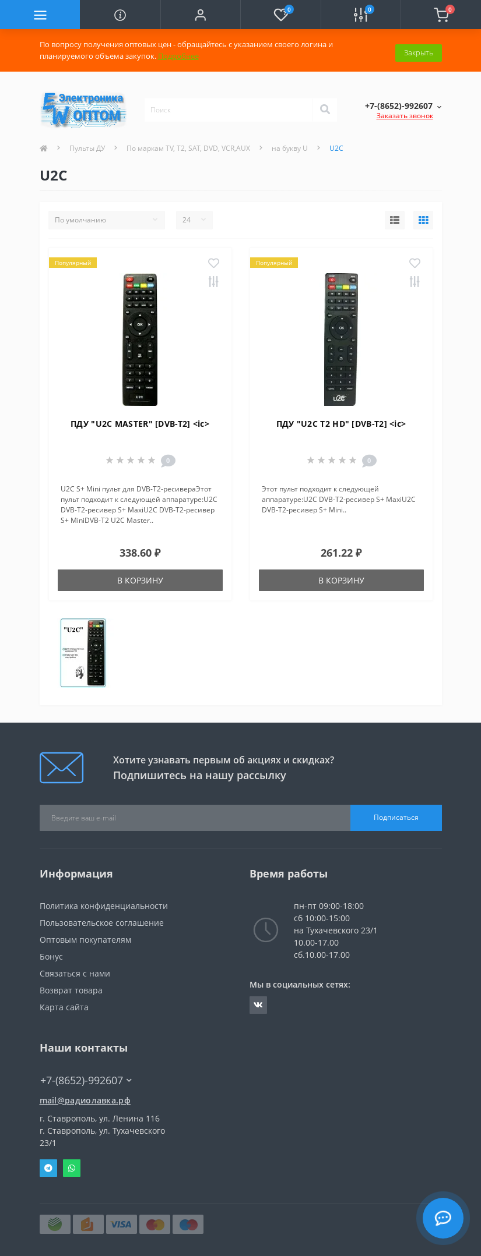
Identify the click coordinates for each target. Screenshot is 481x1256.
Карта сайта (64, 1007)
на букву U (290, 148)
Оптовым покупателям (85, 939)
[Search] (325, 110)
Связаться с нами (75, 973)
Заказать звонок (405, 116)
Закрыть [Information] (418, 50)
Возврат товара (71, 990)
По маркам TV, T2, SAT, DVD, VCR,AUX (188, 148)
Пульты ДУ (87, 148)
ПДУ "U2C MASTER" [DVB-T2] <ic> (140, 423)
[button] (200, 14)
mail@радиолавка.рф (85, 1100)
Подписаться (396, 817)
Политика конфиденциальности (104, 905)
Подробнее (178, 56)
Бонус (51, 956)
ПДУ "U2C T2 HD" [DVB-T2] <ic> (341, 423)
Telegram (48, 1168)
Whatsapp (71, 1168)
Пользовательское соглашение (102, 922)
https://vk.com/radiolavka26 (258, 1005)
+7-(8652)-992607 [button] (86, 1080)
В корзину (140, 580)
